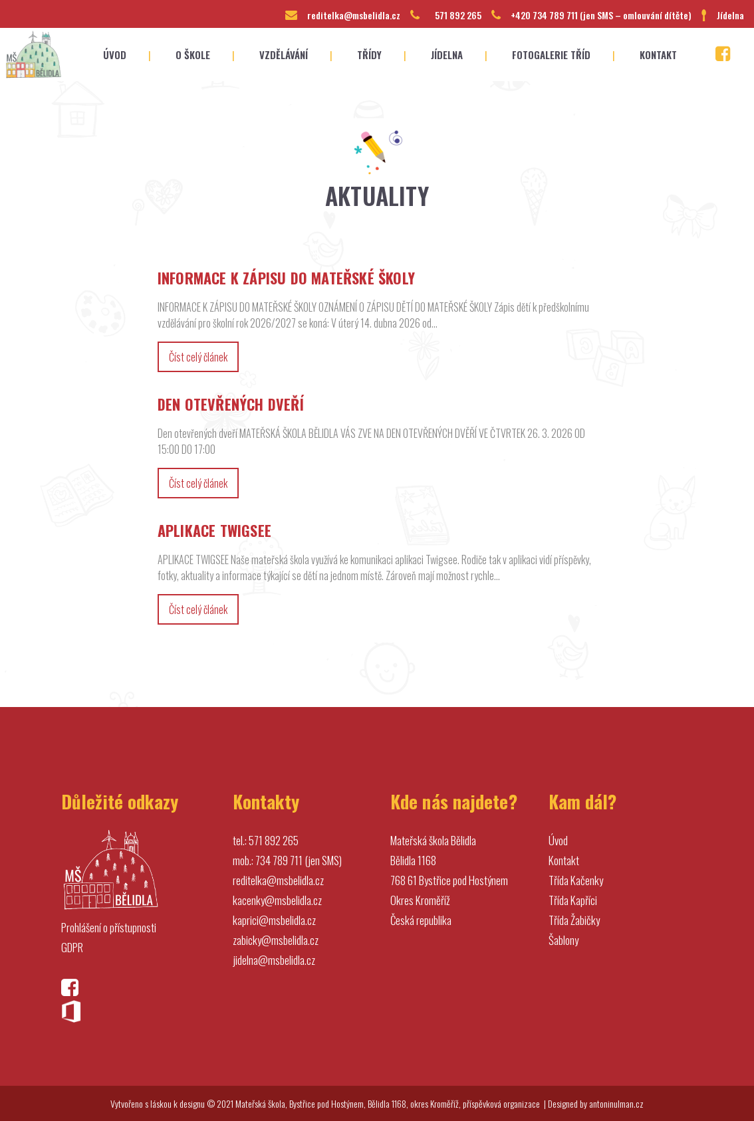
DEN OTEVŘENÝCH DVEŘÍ (231, 404)
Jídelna (730, 15)
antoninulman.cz (616, 1103)
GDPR (72, 947)
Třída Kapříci (573, 900)
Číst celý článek (198, 357)
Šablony (563, 940)
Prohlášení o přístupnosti (108, 927)
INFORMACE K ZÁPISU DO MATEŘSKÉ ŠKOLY (286, 277)
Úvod (558, 840)
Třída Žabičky (574, 920)
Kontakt (564, 860)
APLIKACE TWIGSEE (214, 530)
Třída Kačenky (576, 880)
